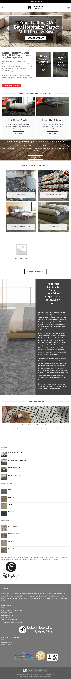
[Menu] (2, 7)
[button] (35, 29)
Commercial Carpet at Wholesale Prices (35, 425)
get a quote (60, 384)
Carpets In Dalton (52, 559)
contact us (41, 386)
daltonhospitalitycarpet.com (13, 622)
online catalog (50, 384)
